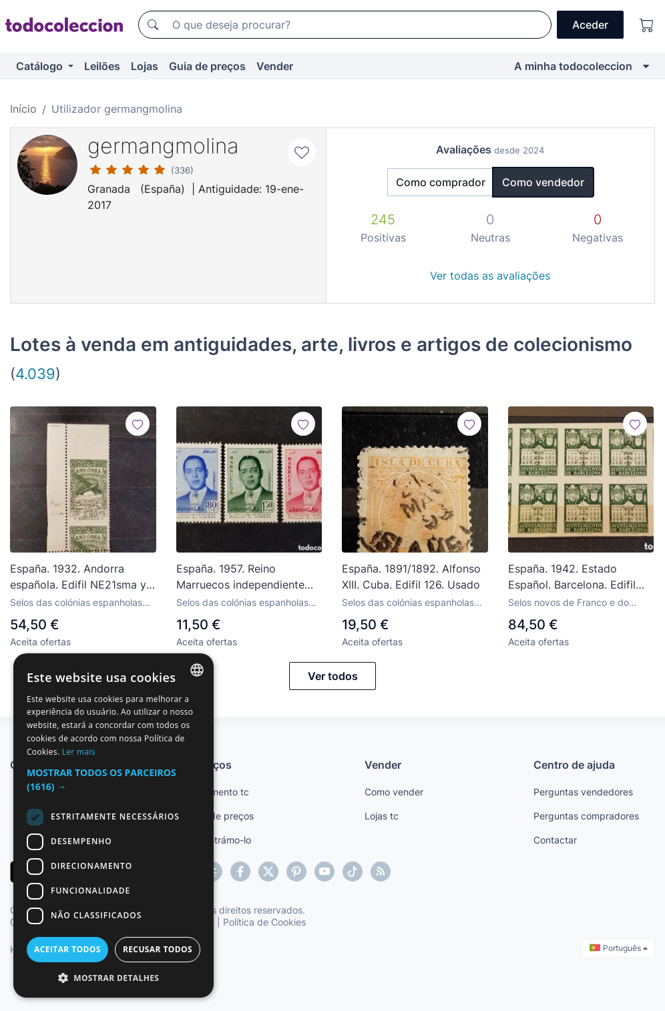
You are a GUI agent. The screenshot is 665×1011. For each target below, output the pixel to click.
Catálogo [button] (40, 66)
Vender (274, 66)
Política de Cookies (264, 922)
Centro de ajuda (574, 764)
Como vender (394, 791)
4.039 (35, 373)
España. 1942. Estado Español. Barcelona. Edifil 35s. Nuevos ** (572, 577)
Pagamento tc (218, 791)
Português (619, 948)
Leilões (102, 66)
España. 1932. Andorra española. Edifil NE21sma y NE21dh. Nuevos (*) (78, 577)
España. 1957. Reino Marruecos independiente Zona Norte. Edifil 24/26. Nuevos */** (240, 577)
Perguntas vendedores (583, 791)
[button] (113, 779)
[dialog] (113, 825)
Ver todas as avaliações (490, 275)
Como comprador (440, 182)
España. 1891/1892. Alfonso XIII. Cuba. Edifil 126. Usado (411, 576)
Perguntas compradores (586, 815)
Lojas (144, 66)
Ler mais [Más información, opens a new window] (78, 751)
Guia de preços (207, 66)
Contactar (555, 840)
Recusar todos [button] (157, 949)
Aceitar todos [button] (67, 949)
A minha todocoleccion (573, 66)
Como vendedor (543, 182)
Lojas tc (382, 815)
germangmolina (163, 146)
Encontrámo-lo (219, 840)
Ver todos (333, 676)
